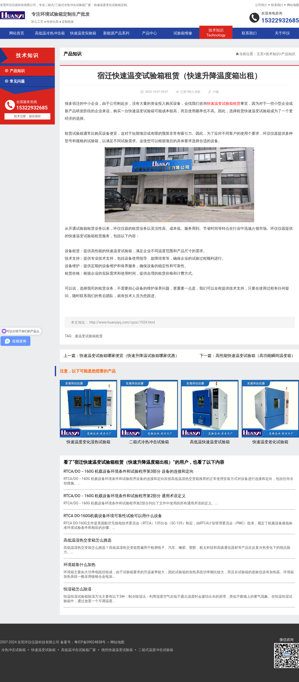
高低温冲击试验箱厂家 (78, 650)
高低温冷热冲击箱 (50, 33)
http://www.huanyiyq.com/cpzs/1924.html (122, 322)
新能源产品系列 (116, 33)
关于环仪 (282, 33)
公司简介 (261, 5)
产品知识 (14, 71)
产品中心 (149, 33)
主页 (260, 54)
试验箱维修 (182, 33)
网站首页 (16, 33)
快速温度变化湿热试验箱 (88, 412)
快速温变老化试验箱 (270, 412)
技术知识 (215, 33)
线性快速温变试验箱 (117, 650)
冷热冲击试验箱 (13, 650)
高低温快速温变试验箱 (209, 412)
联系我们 (277, 5)
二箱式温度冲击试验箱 (155, 650)
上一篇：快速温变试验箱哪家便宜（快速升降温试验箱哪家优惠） (121, 355)
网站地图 (293, 5)
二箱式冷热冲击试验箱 (149, 412)
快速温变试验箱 (43, 650)
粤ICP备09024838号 (90, 642)
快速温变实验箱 (83, 33)
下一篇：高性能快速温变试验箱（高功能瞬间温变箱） (247, 355)
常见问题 (14, 81)
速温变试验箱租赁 (89, 336)
